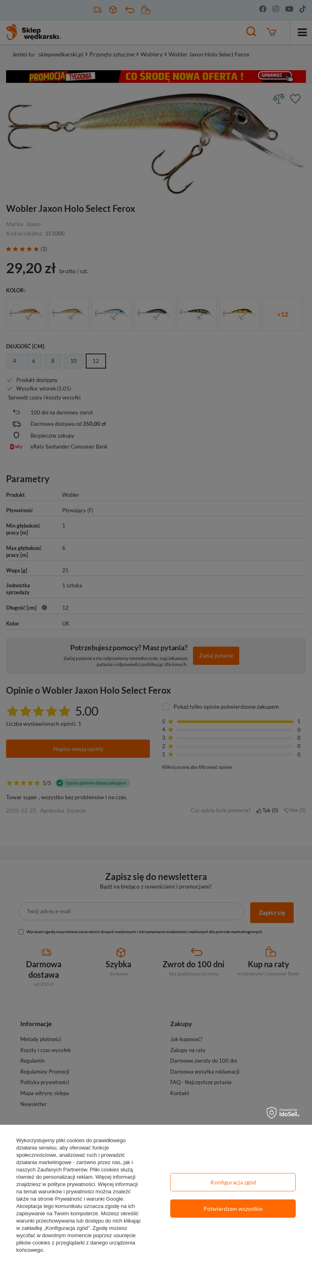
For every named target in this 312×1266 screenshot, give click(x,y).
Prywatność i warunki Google (89, 1199)
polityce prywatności (71, 1184)
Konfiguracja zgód (233, 1182)
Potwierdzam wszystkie (233, 1208)
